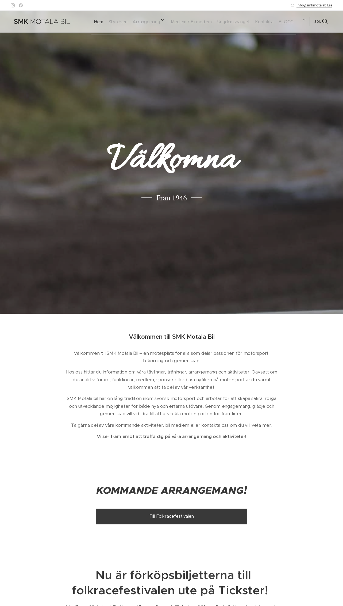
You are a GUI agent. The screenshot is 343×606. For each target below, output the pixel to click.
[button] (321, 22)
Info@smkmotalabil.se (314, 5)
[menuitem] (233, 22)
